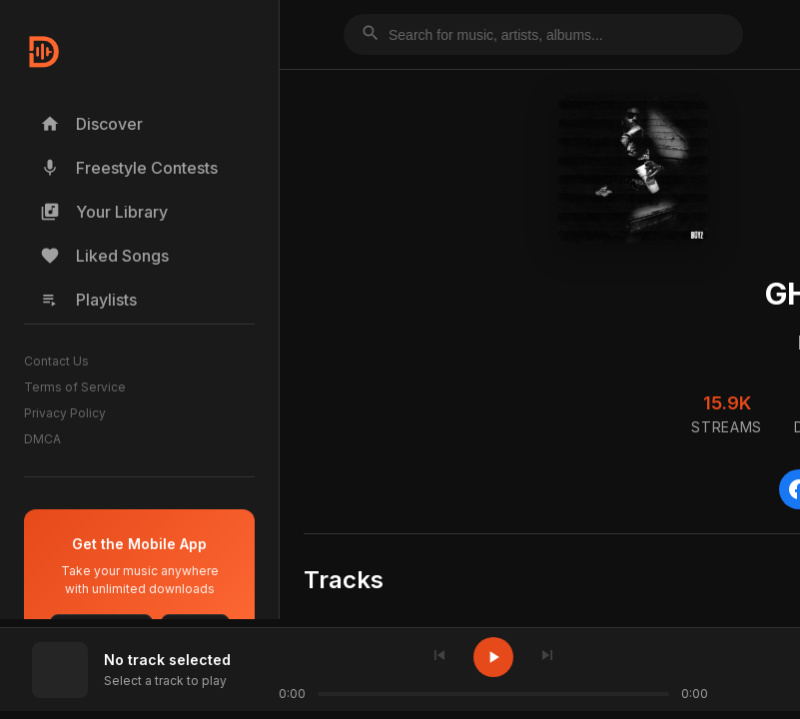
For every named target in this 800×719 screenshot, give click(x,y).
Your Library (104, 212)
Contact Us (56, 361)
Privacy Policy (65, 412)
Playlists (88, 300)
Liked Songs (104, 256)
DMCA (42, 438)
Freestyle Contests (129, 168)
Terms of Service (75, 386)
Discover (91, 124)
